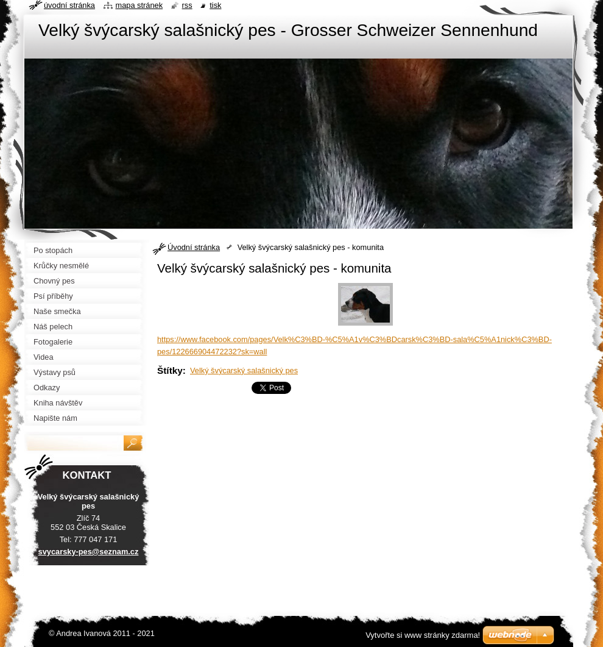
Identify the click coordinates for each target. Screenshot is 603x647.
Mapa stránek (139, 5)
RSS (187, 5)
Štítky (170, 370)
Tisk (215, 5)
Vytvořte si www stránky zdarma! (422, 635)
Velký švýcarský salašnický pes (244, 370)
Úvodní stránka (194, 247)
